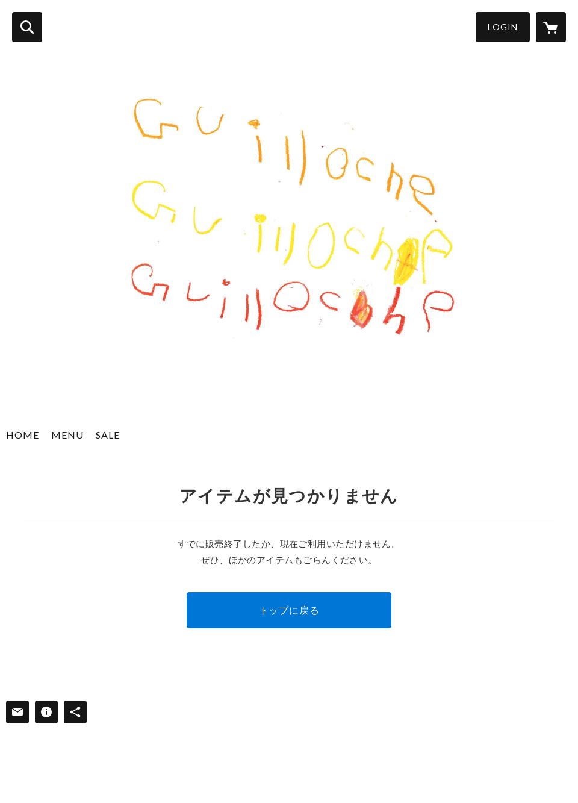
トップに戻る (289, 610)
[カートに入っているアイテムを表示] (551, 27)
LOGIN (503, 27)
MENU (67, 434)
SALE (108, 434)
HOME (22, 434)
